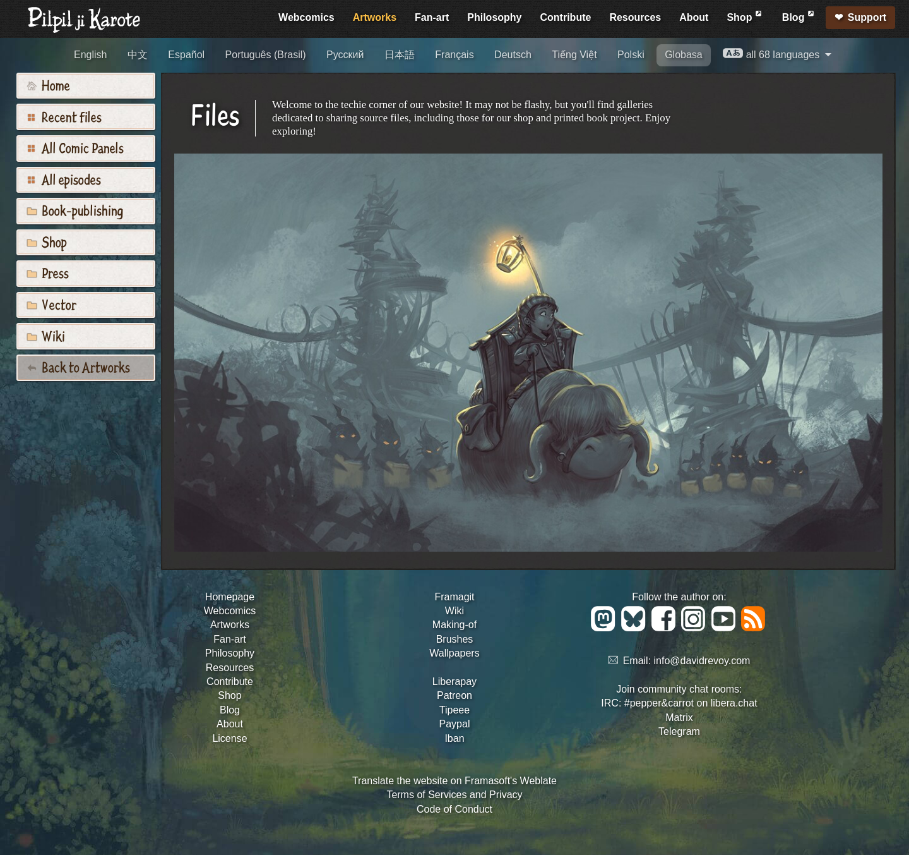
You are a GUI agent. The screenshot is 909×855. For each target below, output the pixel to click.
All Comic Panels (75, 147)
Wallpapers (454, 653)
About (693, 17)
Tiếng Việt (574, 54)
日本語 (399, 54)
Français (454, 54)
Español (186, 54)
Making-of (454, 624)
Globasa (684, 54)
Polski (631, 54)
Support (867, 17)
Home (48, 85)
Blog (799, 15)
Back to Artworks (78, 366)
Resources (635, 17)
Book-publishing (75, 210)
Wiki (46, 335)
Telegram (679, 731)
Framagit (454, 596)
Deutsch (513, 54)
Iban (454, 738)
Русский (345, 54)
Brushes (454, 639)
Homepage (229, 596)
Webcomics (306, 17)
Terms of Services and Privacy (454, 794)
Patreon (454, 695)
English (90, 54)
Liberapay (454, 681)
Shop (745, 15)
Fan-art (432, 17)
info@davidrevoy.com (702, 660)
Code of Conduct (454, 809)
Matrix (679, 717)
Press (48, 272)
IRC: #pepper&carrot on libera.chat (679, 703)
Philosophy (494, 17)
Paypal (454, 724)
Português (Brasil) (265, 54)
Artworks (374, 17)
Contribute (565, 17)
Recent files (64, 116)
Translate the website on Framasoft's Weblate (454, 780)
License (229, 738)
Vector (51, 304)
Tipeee (454, 710)
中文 (138, 54)
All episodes (64, 179)
